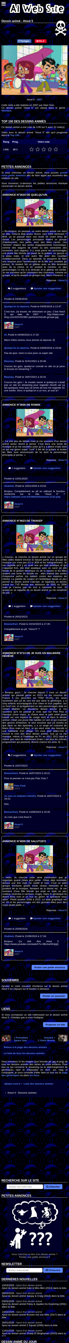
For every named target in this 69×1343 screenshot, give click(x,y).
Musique (6, 110)
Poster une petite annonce (49, 967)
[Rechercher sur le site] (25, 1186)
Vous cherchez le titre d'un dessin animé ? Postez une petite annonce (34, 1228)
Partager (23, 41)
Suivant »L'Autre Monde (46, 1039)
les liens (34, 1075)
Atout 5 (62, 280)
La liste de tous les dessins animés (24, 1053)
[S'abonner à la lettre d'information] (24, 1270)
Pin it (40, 41)
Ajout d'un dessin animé (29, 1285)
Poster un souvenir (54, 996)
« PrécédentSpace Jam (21, 1039)
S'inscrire (53, 1270)
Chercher (53, 1186)
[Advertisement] (34, 1140)
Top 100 (14, 135)
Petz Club (20, 785)
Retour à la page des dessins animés (25, 1047)
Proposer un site (55, 1024)
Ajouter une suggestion (46, 288)
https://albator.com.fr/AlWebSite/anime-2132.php (32, 496)
